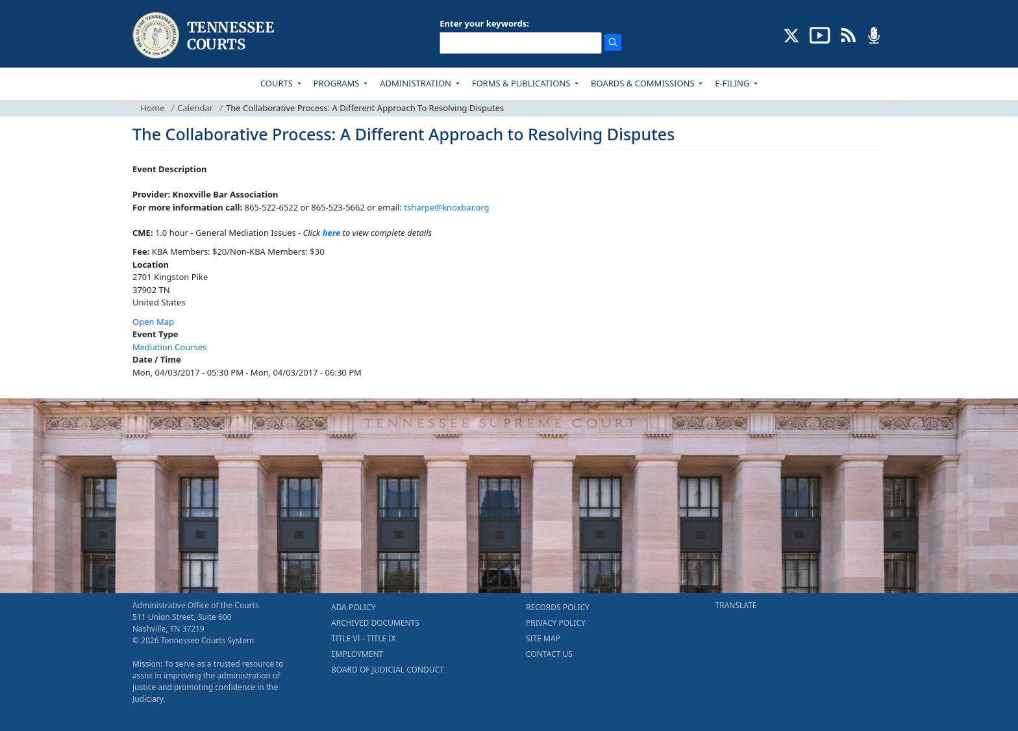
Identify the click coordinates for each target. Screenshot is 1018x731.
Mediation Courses (169, 347)
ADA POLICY (353, 607)
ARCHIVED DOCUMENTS (375, 622)
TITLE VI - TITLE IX (363, 638)
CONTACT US (549, 654)
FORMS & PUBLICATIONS (522, 83)
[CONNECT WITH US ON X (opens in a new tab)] (792, 34)
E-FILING (733, 83)
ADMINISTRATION (416, 83)
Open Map (153, 321)
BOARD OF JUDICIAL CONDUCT (387, 669)
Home (153, 108)
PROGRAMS (338, 83)
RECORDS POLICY (558, 607)
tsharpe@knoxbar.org (446, 207)
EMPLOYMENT (357, 654)
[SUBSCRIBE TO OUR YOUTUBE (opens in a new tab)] (820, 34)
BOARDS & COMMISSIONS (644, 83)
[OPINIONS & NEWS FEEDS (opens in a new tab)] (848, 34)
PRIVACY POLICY (556, 622)
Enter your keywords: (484, 23)
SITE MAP (543, 638)
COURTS (277, 83)
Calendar (195, 108)
